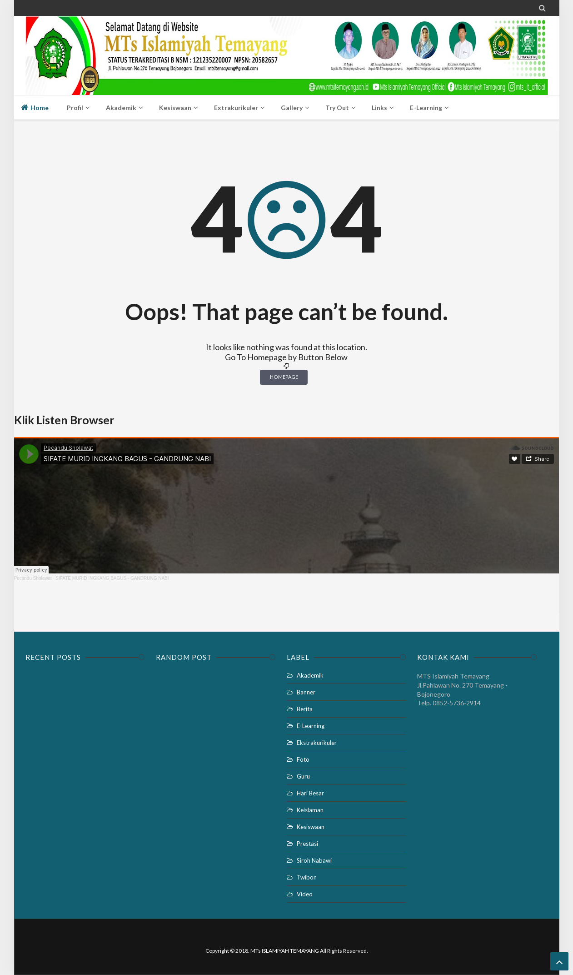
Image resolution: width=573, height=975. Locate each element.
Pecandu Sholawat (33, 578)
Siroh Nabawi (314, 860)
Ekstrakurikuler (317, 742)
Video (305, 894)
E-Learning (310, 725)
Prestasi (307, 843)
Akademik (310, 675)
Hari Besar (310, 793)
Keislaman (310, 810)
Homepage (284, 377)
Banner (306, 692)
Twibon (307, 877)
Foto (303, 759)
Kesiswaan (310, 826)
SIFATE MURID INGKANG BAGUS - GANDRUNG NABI (112, 578)
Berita (305, 709)
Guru (303, 776)
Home (35, 107)
